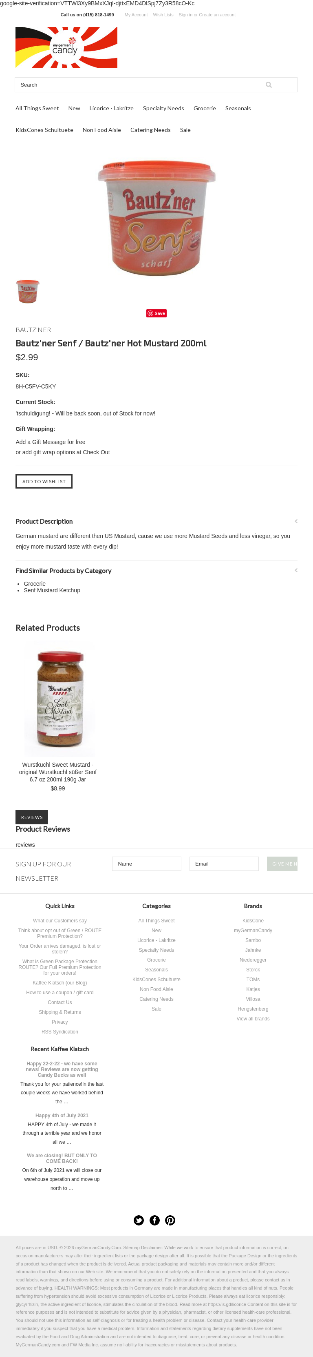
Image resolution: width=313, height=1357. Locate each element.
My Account (136, 14)
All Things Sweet (37, 108)
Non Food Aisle (102, 129)
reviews (25, 844)
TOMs (253, 979)
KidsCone (253, 921)
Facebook (155, 1220)
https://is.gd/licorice (227, 1304)
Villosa (253, 999)
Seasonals (238, 108)
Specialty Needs (163, 108)
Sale (185, 129)
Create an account (217, 14)
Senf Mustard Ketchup (52, 590)
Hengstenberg (253, 1009)
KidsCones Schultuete (44, 129)
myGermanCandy (253, 930)
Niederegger (253, 960)
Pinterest (170, 1220)
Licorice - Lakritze (112, 108)
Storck (253, 970)
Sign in (186, 14)
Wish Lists (163, 14)
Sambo (253, 940)
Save (159, 313)
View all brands (252, 1019)
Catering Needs (150, 129)
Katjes (253, 989)
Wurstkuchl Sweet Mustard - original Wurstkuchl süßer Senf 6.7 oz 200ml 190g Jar (58, 772)
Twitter (139, 1220)
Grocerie (205, 108)
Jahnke (253, 950)
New (74, 108)
